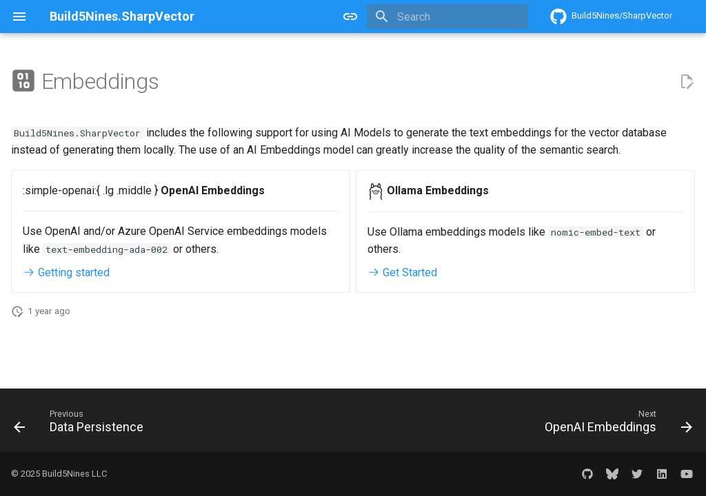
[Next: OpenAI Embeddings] (615, 424)
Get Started (402, 272)
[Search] (447, 16)
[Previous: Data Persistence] (82, 424)
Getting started (66, 272)
